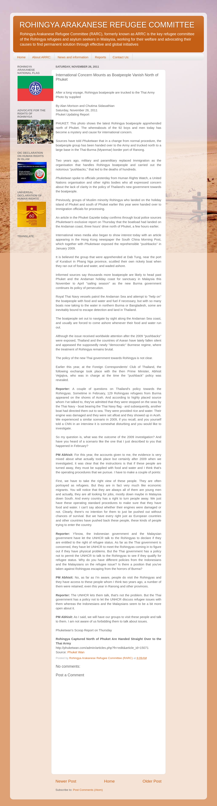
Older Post (152, 781)
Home (21, 57)
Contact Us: (121, 57)
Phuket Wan (75, 652)
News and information (73, 57)
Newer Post (66, 781)
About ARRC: (41, 57)
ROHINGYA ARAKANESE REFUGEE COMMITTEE (106, 24)
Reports (100, 57)
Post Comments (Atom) (88, 789)
